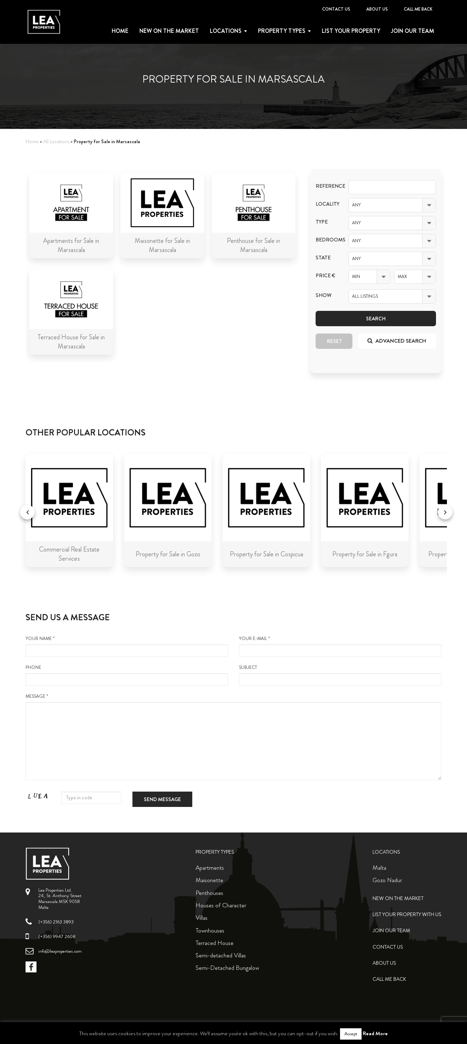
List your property (351, 31)
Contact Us (336, 9)
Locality (326, 204)
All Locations (56, 141)
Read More (375, 1033)
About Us (377, 9)
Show (324, 295)
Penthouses (209, 892)
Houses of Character (221, 905)
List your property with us (407, 914)
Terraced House (215, 942)
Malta (379, 867)
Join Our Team (412, 31)
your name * (127, 646)
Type (322, 222)
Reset (334, 341)
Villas (202, 917)
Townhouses (210, 930)
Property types (281, 31)
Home (120, 31)
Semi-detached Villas (221, 955)
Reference (326, 186)
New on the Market (169, 31)
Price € (325, 275)
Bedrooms (326, 240)
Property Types (215, 852)
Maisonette (209, 880)
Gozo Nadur (387, 880)
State (323, 257)
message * (233, 736)
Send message (162, 799)
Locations (226, 31)
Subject (340, 675)
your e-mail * (340, 646)
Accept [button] (350, 1033)
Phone (127, 675)
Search (376, 318)
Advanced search (396, 341)
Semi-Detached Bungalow (227, 967)
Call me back (418, 9)
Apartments (210, 867)
